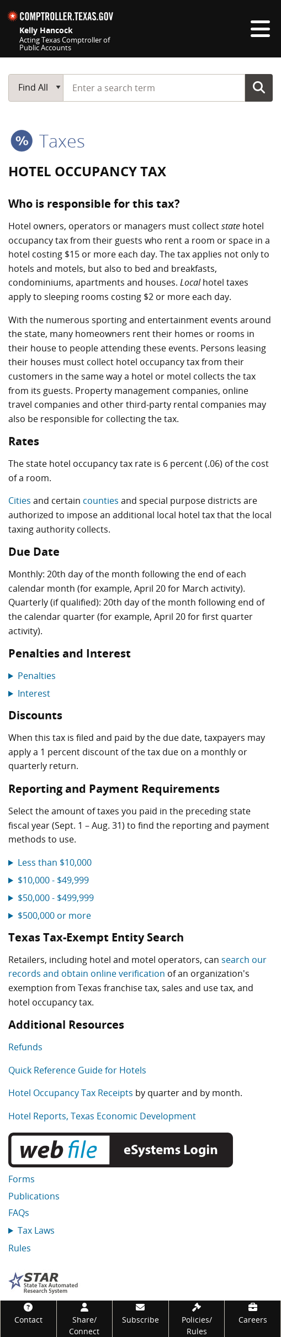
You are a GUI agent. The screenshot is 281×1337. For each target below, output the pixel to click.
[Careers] (252, 1313)
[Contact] (28, 1313)
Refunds (25, 1047)
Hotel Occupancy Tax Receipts (70, 1093)
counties (101, 500)
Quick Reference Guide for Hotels (77, 1070)
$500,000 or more (54, 915)
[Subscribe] (140, 1313)
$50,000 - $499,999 (56, 898)
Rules (19, 1248)
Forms (21, 1179)
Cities (19, 500)
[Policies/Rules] (197, 1319)
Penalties (37, 676)
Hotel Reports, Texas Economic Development (102, 1116)
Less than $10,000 (55, 862)
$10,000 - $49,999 (53, 880)
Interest (34, 693)
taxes (47, 140)
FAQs (18, 1213)
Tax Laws (36, 1230)
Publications (34, 1196)
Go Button (259, 87)
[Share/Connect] (85, 1319)
